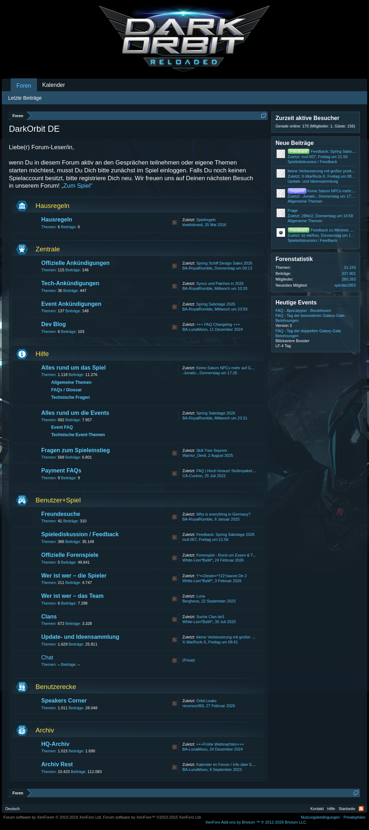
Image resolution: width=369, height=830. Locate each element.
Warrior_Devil (194, 455)
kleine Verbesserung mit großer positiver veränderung (242, 637)
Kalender (53, 85)
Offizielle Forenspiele (69, 555)
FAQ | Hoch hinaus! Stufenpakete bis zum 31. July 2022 (244, 471)
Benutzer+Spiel (58, 500)
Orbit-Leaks (206, 701)
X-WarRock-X (194, 642)
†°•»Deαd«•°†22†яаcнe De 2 (221, 576)
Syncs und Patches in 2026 (220, 283)
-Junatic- (189, 373)
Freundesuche (60, 514)
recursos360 (193, 706)
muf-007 (189, 539)
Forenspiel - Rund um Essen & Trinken (229, 555)
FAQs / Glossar (66, 389)
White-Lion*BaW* (197, 560)
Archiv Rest (57, 764)
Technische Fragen (70, 397)
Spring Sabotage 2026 (215, 304)
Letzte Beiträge (25, 98)
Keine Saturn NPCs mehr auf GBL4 (227, 368)
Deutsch (12, 808)
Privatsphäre (354, 817)
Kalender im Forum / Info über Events (228, 764)
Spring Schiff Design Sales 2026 (224, 263)
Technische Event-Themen (78, 434)
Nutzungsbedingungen (320, 817)
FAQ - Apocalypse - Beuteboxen (303, 310)
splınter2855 (345, 285)
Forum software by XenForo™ (152, 817)
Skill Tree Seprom (211, 450)
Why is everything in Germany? (223, 514)
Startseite (347, 808)
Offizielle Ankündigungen (75, 263)
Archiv (45, 730)
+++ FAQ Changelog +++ (218, 324)
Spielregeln (206, 220)
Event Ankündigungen (71, 304)
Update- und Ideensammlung (80, 637)
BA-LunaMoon (194, 329)
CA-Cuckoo (192, 476)
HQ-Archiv (55, 744)
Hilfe (42, 353)
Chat (47, 657)
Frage (293, 210)
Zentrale (48, 249)
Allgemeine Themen (71, 382)
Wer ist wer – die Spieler (74, 576)
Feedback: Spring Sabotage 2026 (225, 534)
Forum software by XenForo (53, 817)
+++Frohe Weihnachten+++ (220, 744)
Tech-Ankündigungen (70, 283)
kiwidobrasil (192, 225)
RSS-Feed (174, 222)
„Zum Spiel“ (76, 185)
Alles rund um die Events (75, 413)
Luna (200, 596)
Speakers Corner (64, 701)
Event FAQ (62, 427)
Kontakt (316, 808)
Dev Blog (53, 324)
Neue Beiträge (295, 143)
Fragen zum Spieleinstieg (75, 450)
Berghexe (190, 601)
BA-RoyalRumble (197, 268)
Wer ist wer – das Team (72, 596)
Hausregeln (52, 205)
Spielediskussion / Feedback (80, 534)
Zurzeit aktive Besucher (307, 118)
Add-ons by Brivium (256, 822)
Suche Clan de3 (210, 617)
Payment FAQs (61, 471)
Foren (23, 86)
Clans (49, 617)
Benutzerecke (56, 686)
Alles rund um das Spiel (73, 368)
